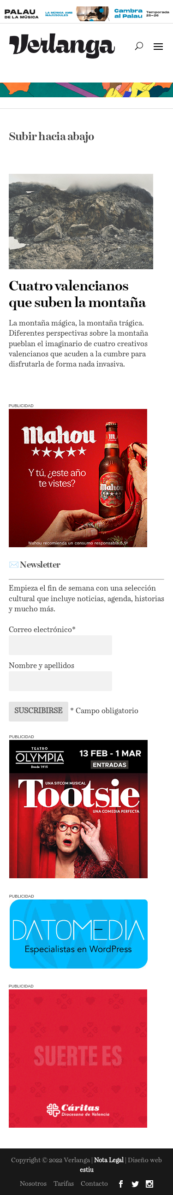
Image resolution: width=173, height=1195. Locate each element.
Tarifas (64, 1184)
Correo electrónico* (42, 630)
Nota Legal (109, 1161)
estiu (87, 1170)
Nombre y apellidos (41, 666)
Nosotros (33, 1184)
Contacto (94, 1184)
